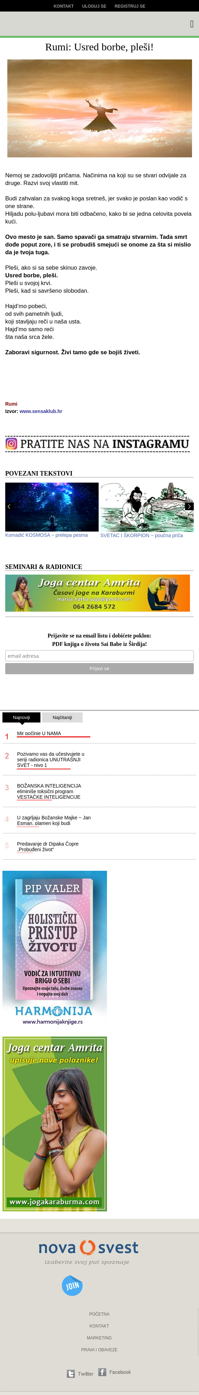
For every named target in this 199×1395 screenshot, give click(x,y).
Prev (9, 506)
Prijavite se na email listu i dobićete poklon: (99, 636)
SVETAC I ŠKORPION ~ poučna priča (141, 535)
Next (189, 506)
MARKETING (99, 1338)
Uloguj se (94, 6)
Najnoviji (21, 719)
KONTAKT (99, 1326)
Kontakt (64, 6)
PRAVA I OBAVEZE (99, 1349)
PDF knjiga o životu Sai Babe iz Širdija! (99, 644)
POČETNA (99, 1314)
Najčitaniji (62, 717)
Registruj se (130, 6)
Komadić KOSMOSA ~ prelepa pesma (46, 535)
